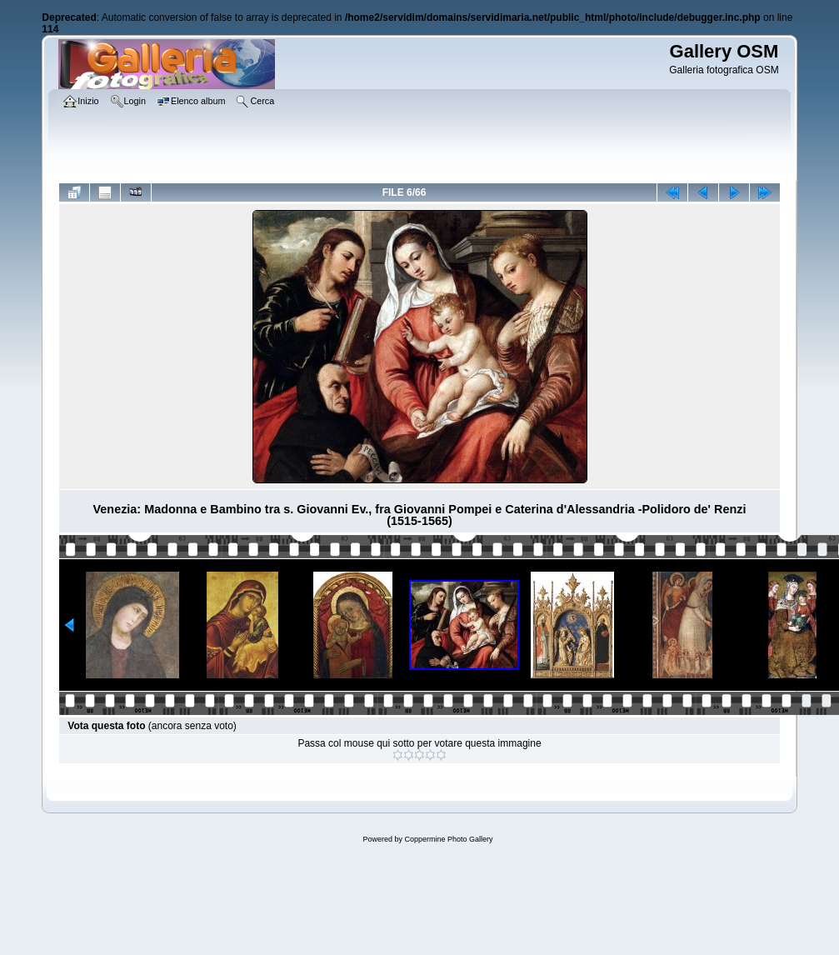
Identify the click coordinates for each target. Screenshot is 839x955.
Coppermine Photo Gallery (448, 839)
